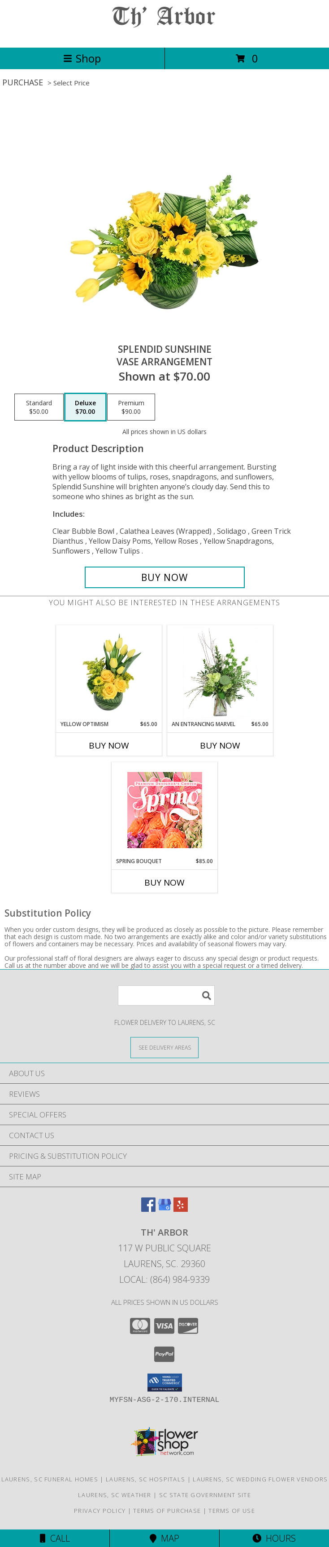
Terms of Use (231, 1511)
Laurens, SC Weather (115, 1495)
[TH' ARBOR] (164, 34)
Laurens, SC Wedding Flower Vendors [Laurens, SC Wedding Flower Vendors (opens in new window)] (260, 1479)
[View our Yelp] (180, 1209)
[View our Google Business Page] (164, 1209)
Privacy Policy (100, 1511)
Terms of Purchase (167, 1511)
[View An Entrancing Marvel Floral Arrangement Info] (220, 672)
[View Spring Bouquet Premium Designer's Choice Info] (164, 810)
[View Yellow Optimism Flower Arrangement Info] (109, 672)
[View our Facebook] (148, 1209)
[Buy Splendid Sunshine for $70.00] (165, 577)
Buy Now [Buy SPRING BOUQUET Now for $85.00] (164, 882)
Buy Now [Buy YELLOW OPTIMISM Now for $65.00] (109, 745)
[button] (164, 1383)
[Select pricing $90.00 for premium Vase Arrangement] (131, 407)
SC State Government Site (205, 1495)
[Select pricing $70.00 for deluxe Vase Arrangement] (85, 407)
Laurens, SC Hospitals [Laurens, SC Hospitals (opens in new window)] (145, 1479)
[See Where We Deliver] (164, 1047)
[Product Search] (166, 995)
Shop (82, 58)
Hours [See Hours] (274, 1538)
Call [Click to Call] (55, 1538)
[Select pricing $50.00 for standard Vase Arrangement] (39, 407)
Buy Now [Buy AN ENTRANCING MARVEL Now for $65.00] (220, 745)
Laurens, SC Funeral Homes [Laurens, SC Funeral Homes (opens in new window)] (50, 1479)
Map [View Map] (164, 1538)
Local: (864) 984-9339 (164, 1279)
